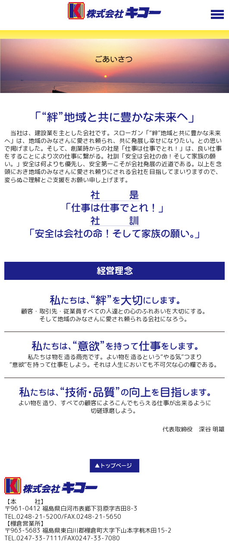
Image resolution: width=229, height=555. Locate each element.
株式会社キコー (51, 485)
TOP (114, 466)
